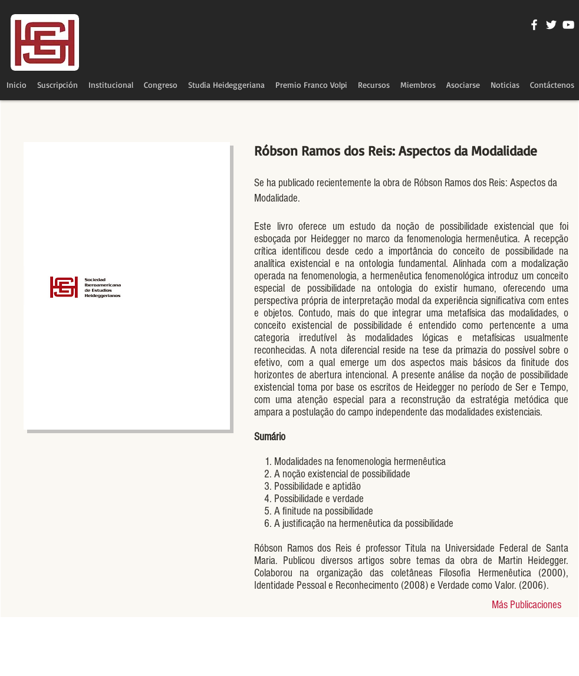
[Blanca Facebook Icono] (534, 25)
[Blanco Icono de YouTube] (568, 25)
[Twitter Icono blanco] (551, 25)
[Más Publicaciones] (526, 605)
